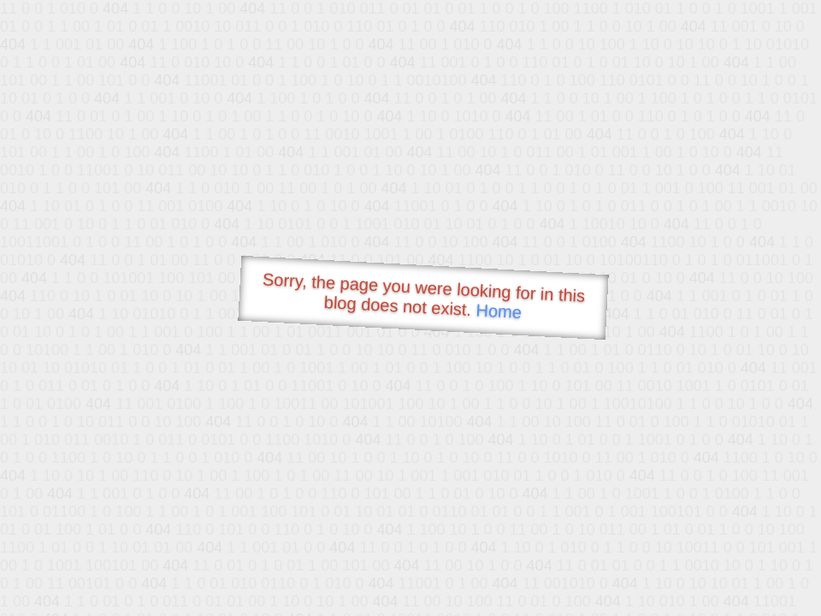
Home (498, 311)
